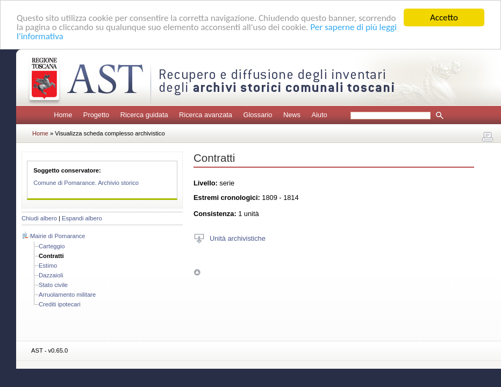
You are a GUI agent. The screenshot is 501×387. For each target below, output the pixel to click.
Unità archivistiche (238, 238)
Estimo (48, 265)
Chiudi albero (39, 218)
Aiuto (319, 115)
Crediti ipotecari (60, 304)
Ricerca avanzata (205, 115)
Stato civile (53, 285)
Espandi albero (82, 218)
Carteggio (52, 246)
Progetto (96, 115)
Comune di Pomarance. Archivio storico (86, 183)
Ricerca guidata (144, 115)
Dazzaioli (51, 275)
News (291, 115)
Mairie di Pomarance (57, 236)
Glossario (257, 115)
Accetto (444, 17)
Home (63, 115)
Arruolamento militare (67, 294)
